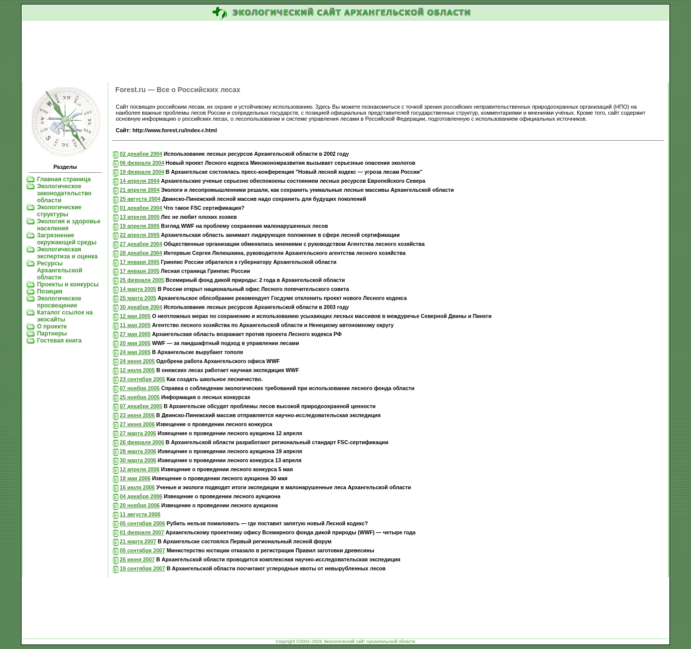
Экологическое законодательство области (64, 193)
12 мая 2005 (135, 316)
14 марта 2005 (138, 289)
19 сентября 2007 (142, 568)
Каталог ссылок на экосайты (65, 316)
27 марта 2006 (138, 433)
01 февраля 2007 (142, 532)
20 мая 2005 (135, 343)
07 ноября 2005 (140, 388)
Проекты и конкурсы (68, 284)
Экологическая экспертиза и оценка (67, 253)
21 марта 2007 (138, 541)
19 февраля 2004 (142, 172)
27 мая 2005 (135, 334)
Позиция (50, 291)
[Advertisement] (345, 52)
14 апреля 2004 (139, 181)
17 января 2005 (139, 262)
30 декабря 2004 (141, 307)
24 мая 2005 (135, 352)
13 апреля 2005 (139, 217)
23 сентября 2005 (142, 379)
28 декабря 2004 (141, 253)
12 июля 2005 (137, 370)
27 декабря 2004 (141, 244)
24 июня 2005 (137, 361)
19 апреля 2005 (139, 226)
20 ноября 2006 (140, 505)
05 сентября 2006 (142, 523)
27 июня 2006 (137, 424)
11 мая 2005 (135, 325)
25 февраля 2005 (142, 280)
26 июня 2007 (137, 559)
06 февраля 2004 (142, 163)
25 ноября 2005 (140, 397)
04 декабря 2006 (141, 496)
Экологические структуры (59, 211)
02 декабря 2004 (141, 154)
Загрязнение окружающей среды (67, 239)
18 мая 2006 (135, 478)
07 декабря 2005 (141, 406)
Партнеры (52, 333)
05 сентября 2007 (142, 550)
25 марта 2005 (138, 298)
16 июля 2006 (137, 487)
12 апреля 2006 (139, 469)
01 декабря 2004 (141, 208)
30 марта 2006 (138, 460)
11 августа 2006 (140, 514)
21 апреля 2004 (139, 190)
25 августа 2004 (140, 199)
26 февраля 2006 (142, 442)
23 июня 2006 (137, 415)
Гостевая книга (59, 340)
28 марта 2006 (138, 451)
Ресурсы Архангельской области (59, 270)
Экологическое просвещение (59, 302)
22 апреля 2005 (139, 235)
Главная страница (64, 179)
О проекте (52, 326)
